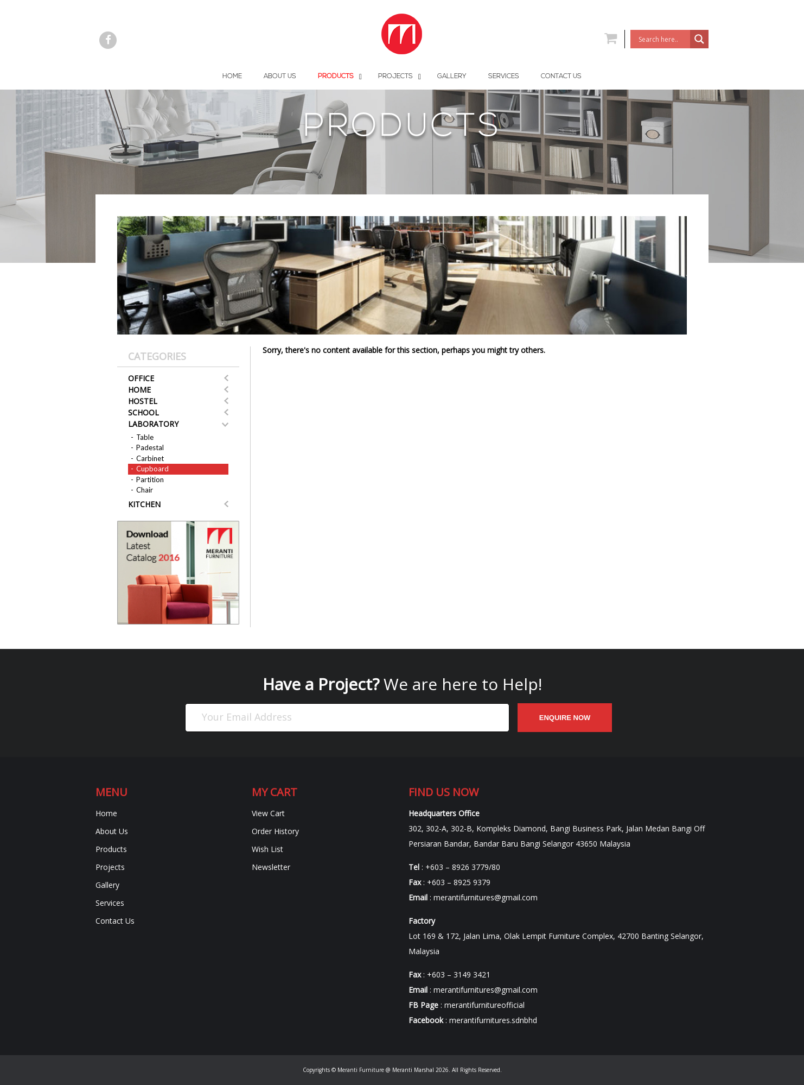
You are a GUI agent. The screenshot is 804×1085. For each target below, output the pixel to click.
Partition (150, 479)
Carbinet (150, 458)
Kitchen (144, 504)
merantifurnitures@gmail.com (485, 897)
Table (145, 437)
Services (109, 903)
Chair (144, 489)
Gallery (107, 885)
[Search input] (663, 39)
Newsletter (271, 867)
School (143, 412)
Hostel (142, 401)
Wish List (267, 849)
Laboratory (153, 424)
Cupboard (152, 468)
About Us (111, 831)
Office (141, 378)
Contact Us (115, 921)
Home (139, 389)
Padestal (150, 447)
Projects (110, 867)
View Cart (268, 813)
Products (111, 849)
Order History (275, 831)
